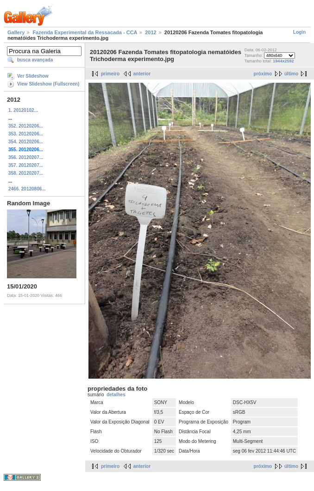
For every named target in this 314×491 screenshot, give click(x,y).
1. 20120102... (23, 110)
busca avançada (35, 59)
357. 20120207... (25, 165)
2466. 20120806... (27, 188)
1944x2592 (283, 61)
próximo (263, 73)
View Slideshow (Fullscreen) (48, 83)
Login (299, 32)
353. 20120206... (25, 133)
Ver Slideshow (33, 76)
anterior (142, 73)
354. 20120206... (25, 141)
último (291, 73)
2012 (150, 32)
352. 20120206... (25, 126)
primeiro (110, 73)
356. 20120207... (25, 157)
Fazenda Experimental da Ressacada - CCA (84, 32)
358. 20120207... (25, 173)
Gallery (16, 32)
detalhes (116, 394)
